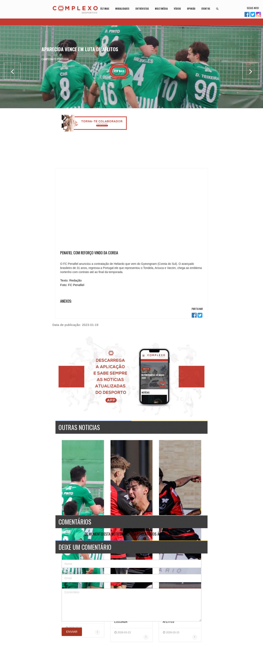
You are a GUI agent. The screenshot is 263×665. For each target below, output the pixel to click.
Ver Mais (119, 71)
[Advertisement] (168, 140)
